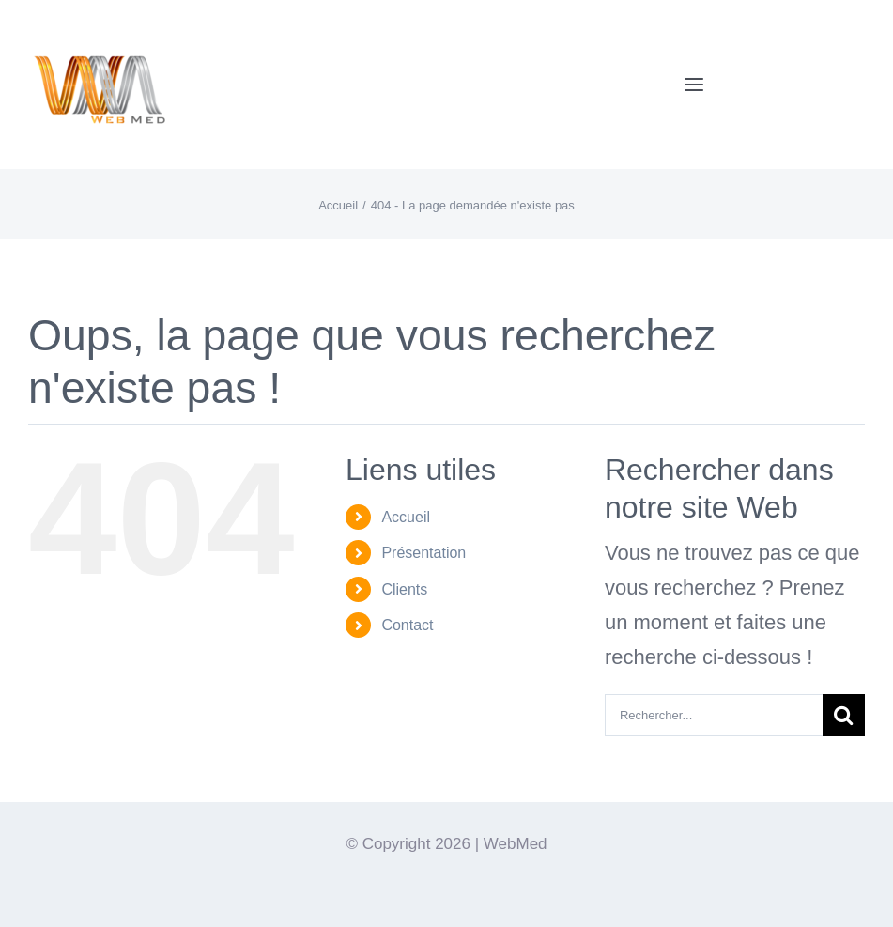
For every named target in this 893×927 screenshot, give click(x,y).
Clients (404, 589)
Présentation (423, 553)
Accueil (405, 517)
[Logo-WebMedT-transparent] (98, 24)
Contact (407, 625)
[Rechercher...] (714, 715)
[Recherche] (844, 715)
